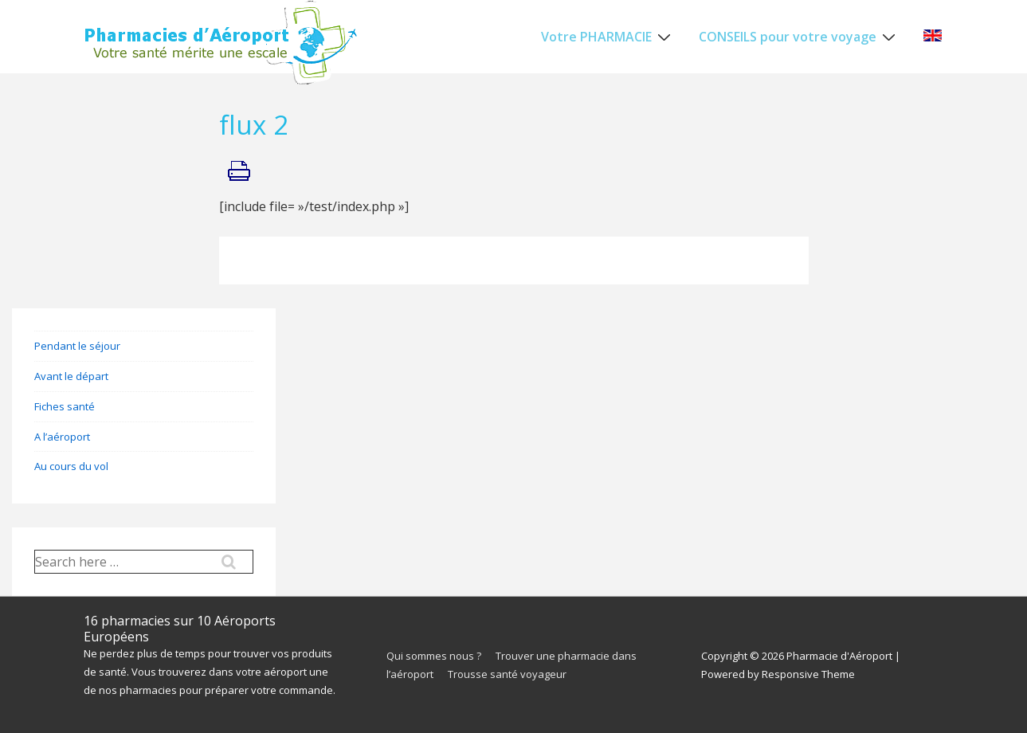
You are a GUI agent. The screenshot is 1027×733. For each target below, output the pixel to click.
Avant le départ (71, 376)
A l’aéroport (62, 436)
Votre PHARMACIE (608, 36)
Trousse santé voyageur (507, 674)
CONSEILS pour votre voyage (799, 36)
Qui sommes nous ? (433, 656)
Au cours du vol (71, 466)
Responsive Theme (808, 674)
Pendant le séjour (77, 346)
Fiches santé (64, 406)
